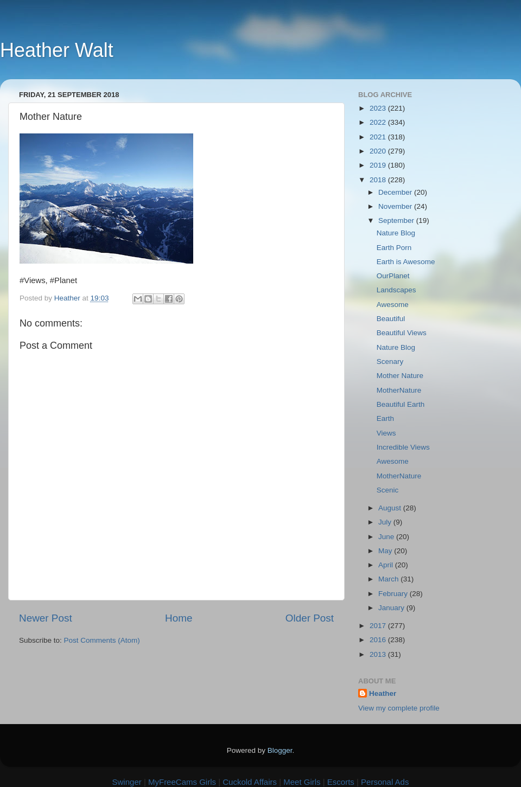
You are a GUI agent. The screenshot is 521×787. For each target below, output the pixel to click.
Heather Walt (56, 50)
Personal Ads (385, 781)
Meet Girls (301, 781)
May (386, 551)
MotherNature (399, 390)
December (396, 192)
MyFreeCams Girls (182, 781)
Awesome (393, 304)
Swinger (127, 781)
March (389, 579)
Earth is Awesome (406, 262)
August (390, 508)
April (386, 565)
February (394, 594)
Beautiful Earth (401, 404)
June (387, 537)
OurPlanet (393, 276)
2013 (379, 654)
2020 (379, 151)
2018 (379, 180)
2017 (379, 626)
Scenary (390, 361)
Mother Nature (400, 376)
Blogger (280, 750)
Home (178, 618)
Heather (382, 693)
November (396, 206)
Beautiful (391, 319)
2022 (379, 122)
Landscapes (396, 290)
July (385, 522)
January (392, 608)
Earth (385, 418)
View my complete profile (399, 708)
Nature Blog (396, 233)
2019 (379, 165)
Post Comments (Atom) (102, 640)
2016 (379, 640)
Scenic (388, 490)
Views (386, 433)
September (397, 220)
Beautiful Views (402, 333)
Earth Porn (394, 248)
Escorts (340, 781)
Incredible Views (403, 447)
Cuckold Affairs (250, 781)
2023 (379, 108)
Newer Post (45, 618)
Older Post (309, 618)
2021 (379, 137)
